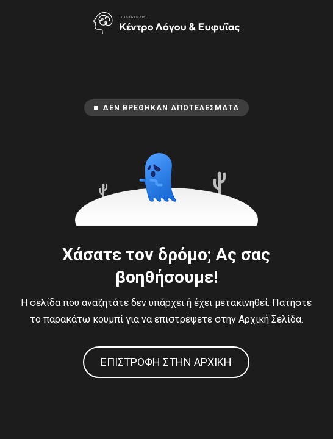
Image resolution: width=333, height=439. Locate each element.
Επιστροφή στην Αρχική (166, 361)
